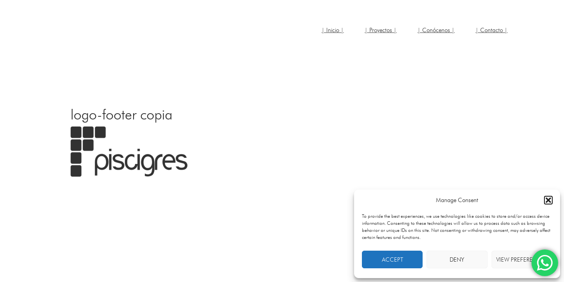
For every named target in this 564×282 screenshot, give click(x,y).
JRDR (117, 35)
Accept (392, 259)
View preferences (521, 259)
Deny (457, 259)
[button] (548, 200)
